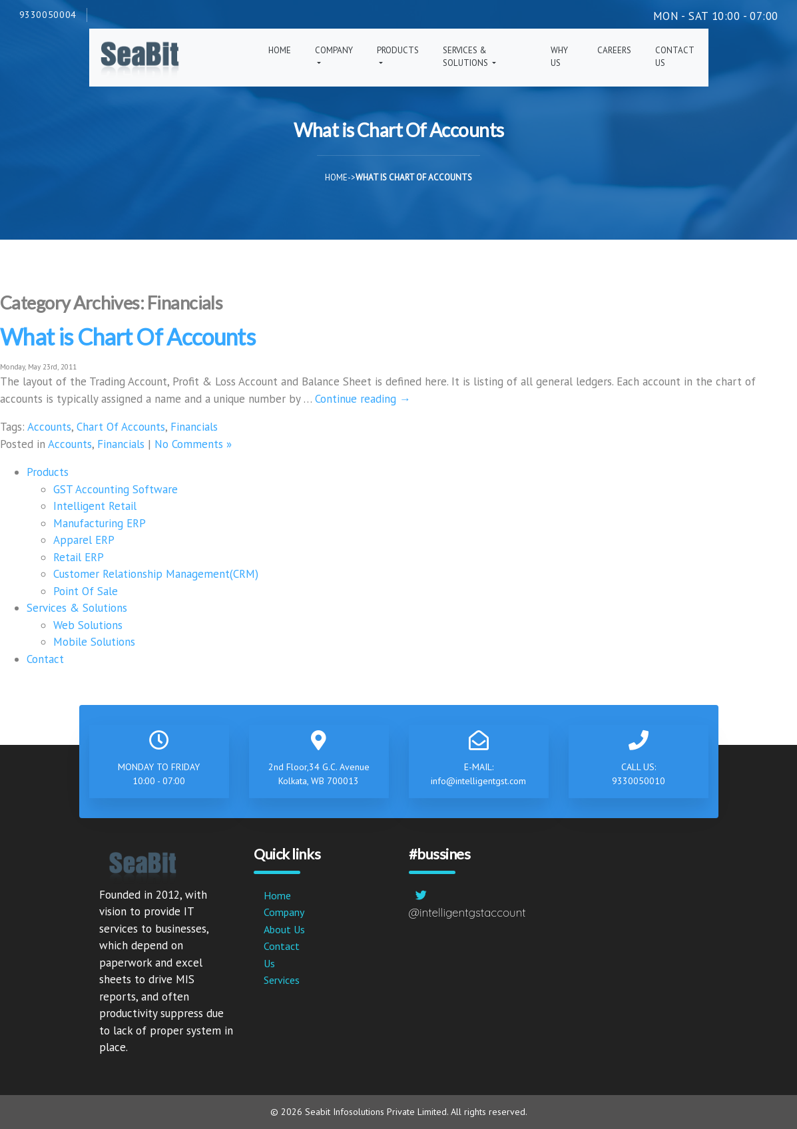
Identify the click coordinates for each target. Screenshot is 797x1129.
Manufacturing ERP (99, 523)
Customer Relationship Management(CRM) (155, 573)
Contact (45, 659)
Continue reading (363, 398)
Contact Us (674, 57)
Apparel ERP (84, 540)
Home (279, 50)
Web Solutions (88, 625)
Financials (194, 426)
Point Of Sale (85, 591)
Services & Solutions (77, 607)
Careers (614, 50)
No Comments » (193, 444)
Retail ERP (78, 557)
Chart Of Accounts (121, 426)
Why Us (559, 57)
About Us (284, 929)
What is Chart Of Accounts (127, 336)
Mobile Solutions (94, 641)
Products (48, 472)
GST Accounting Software (115, 489)
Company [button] (334, 50)
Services (282, 980)
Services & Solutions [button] (466, 57)
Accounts (49, 426)
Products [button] (398, 50)
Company (284, 912)
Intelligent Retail (94, 506)
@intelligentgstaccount (467, 912)
